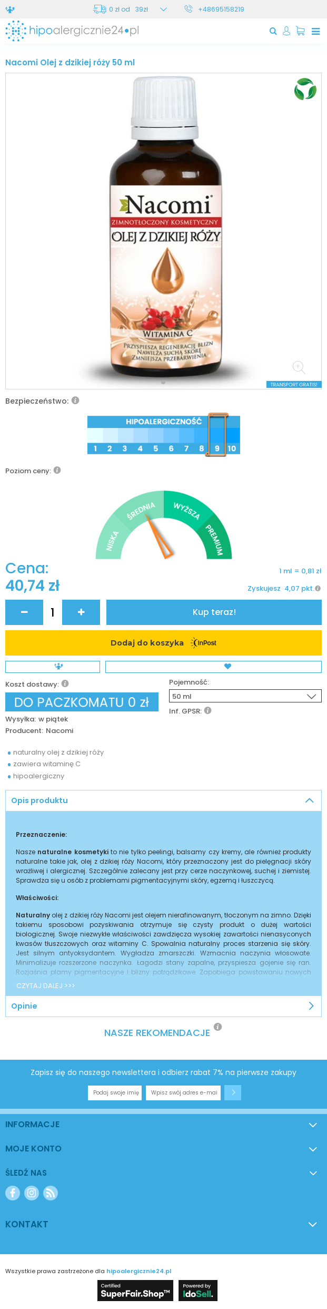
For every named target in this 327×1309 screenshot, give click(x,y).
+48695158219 (221, 9)
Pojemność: (189, 682)
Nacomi (59, 731)
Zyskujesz (264, 588)
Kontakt (26, 1224)
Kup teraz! (214, 612)
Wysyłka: (20, 719)
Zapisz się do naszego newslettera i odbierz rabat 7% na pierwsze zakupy (163, 1072)
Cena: (26, 568)
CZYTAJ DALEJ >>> (45, 986)
